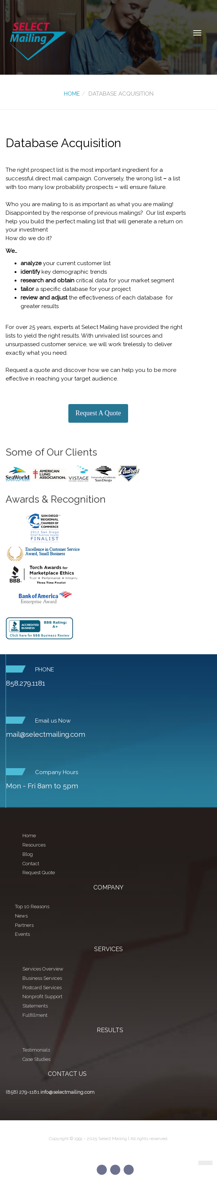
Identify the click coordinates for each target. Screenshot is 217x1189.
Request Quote (38, 872)
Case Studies (36, 1059)
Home (72, 93)
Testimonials (36, 1050)
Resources (34, 845)
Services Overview (42, 969)
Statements (35, 1006)
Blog (27, 854)
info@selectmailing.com (67, 1092)
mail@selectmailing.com (45, 734)
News (21, 916)
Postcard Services (42, 987)
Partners (24, 925)
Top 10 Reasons (32, 906)
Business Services (42, 978)
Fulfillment (34, 1015)
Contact (30, 863)
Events (22, 934)
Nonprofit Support (42, 996)
